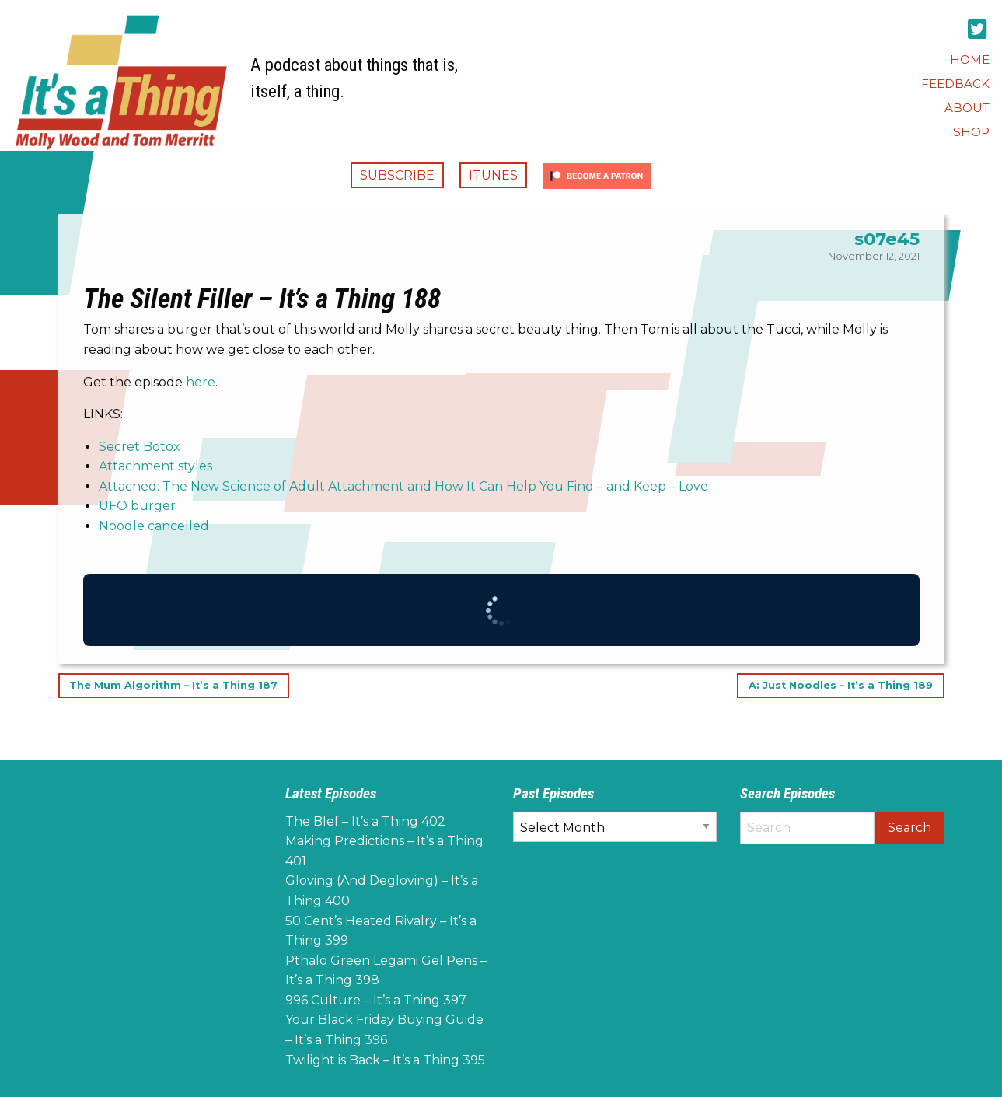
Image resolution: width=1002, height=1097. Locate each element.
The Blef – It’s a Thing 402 (365, 821)
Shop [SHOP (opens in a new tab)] (971, 131)
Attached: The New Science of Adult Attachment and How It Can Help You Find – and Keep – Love (403, 486)
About (967, 107)
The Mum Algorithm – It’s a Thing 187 (173, 686)
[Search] (807, 828)
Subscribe (397, 175)
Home (970, 59)
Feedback (955, 83)
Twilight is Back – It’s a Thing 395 (385, 1060)
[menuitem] (969, 59)
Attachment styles (155, 466)
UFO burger (137, 505)
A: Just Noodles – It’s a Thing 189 (841, 686)
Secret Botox (139, 446)
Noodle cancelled (154, 526)
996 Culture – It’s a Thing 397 (375, 1000)
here (200, 382)
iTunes (493, 175)
